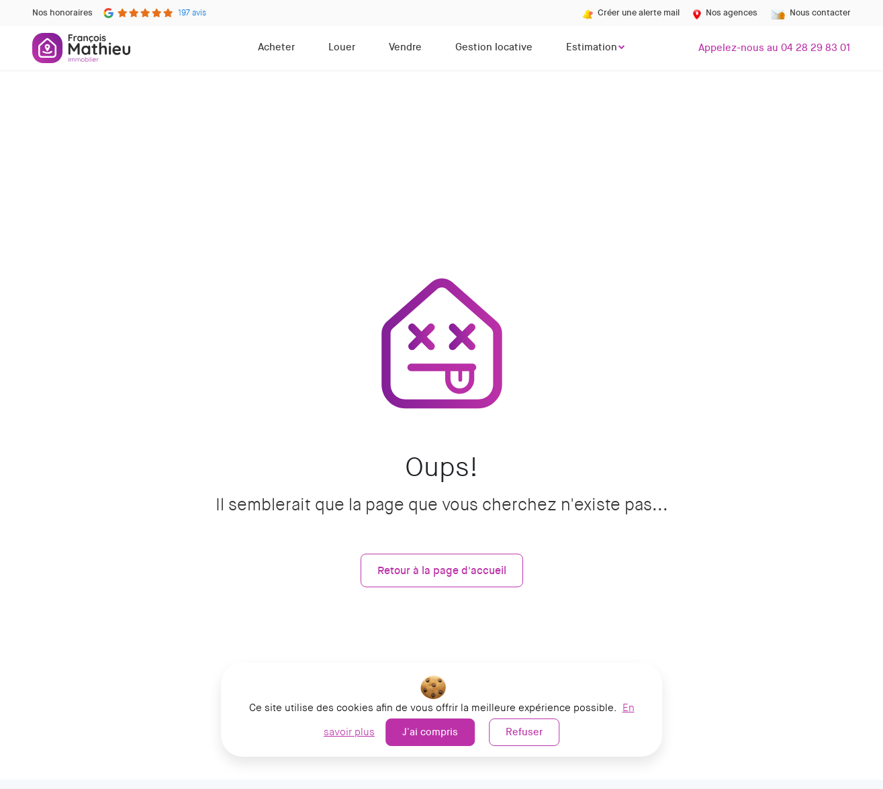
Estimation (591, 47)
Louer (341, 47)
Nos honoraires (62, 12)
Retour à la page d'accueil (441, 570)
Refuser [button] (524, 732)
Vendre (405, 47)
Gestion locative (493, 47)
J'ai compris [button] (430, 732)
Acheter (276, 47)
